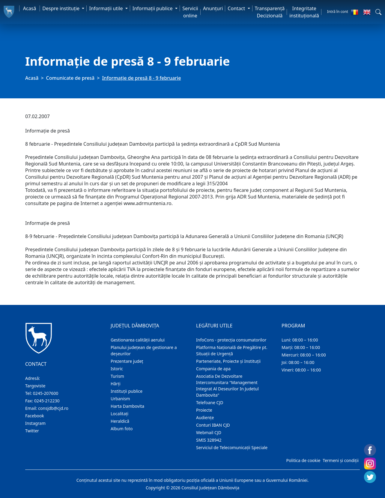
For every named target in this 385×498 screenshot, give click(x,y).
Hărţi (116, 383)
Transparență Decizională (270, 12)
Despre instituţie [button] (61, 8)
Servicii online (190, 12)
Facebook (34, 416)
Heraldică (120, 421)
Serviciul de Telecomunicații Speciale (231, 447)
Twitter (32, 431)
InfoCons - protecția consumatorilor (231, 340)
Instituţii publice (126, 391)
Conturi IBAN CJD (213, 425)
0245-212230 (47, 401)
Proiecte (204, 410)
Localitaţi (119, 413)
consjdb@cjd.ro (53, 408)
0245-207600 (45, 393)
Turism (117, 376)
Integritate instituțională (304, 12)
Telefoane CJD (209, 402)
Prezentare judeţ (127, 361)
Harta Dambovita (127, 406)
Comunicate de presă (70, 78)
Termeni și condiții (341, 460)
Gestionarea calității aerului (138, 340)
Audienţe (205, 417)
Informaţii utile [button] (106, 8)
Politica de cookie (303, 460)
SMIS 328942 (209, 440)
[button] (378, 12)
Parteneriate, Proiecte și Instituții (228, 361)
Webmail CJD (208, 432)
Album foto (122, 428)
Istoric (117, 368)
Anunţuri (213, 8)
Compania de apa (213, 368)
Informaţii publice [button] (153, 8)
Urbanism (120, 398)
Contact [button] (237, 8)
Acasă (29, 8)
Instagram (35, 423)
